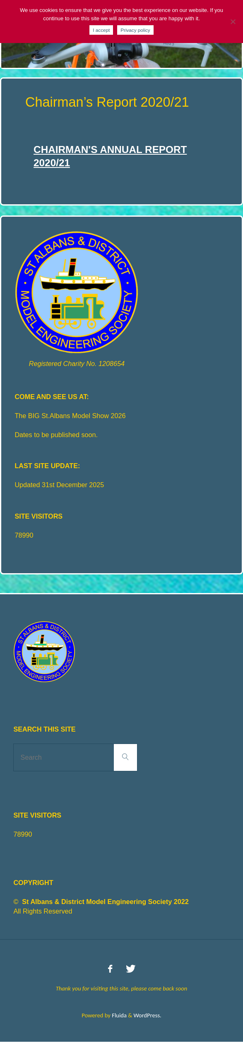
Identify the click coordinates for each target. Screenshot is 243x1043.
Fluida (119, 1015)
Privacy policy (135, 30)
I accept (101, 30)
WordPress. (147, 1015)
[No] (233, 21)
